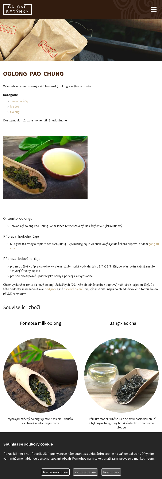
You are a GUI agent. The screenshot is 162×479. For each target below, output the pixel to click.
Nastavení (55, 472)
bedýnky (50, 289)
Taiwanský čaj (19, 101)
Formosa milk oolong (40, 385)
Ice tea (14, 106)
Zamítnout (85, 472)
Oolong (15, 112)
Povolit (111, 472)
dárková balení (73, 289)
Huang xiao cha (121, 385)
